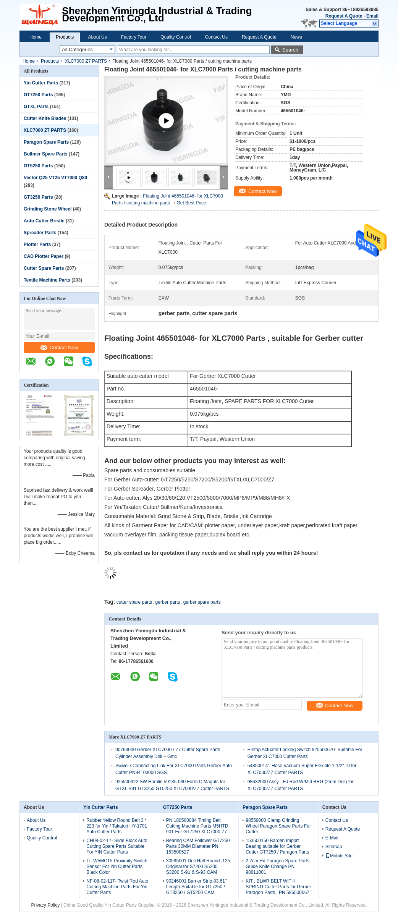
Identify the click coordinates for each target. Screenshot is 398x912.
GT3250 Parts (38, 197)
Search (290, 50)
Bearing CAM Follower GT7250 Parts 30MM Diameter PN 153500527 (198, 846)
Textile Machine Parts (47, 280)
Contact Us (216, 37)
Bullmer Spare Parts (46, 154)
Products (65, 37)
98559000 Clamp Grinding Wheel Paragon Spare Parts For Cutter (278, 826)
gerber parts (167, 602)
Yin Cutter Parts (41, 83)
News (296, 37)
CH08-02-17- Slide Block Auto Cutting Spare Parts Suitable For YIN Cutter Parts (116, 846)
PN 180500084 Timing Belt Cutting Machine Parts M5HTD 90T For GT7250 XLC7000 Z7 (197, 826)
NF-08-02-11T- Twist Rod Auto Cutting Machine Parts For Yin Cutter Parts (117, 886)
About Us (97, 37)
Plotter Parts (37, 244)
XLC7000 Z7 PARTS (86, 61)
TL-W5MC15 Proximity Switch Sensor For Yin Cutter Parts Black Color (116, 866)
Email (372, 16)
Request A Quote (343, 16)
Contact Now (59, 347)
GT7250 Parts (38, 94)
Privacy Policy (45, 905)
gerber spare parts (202, 602)
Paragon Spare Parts (46, 142)
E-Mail (331, 838)
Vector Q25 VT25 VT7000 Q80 (55, 177)
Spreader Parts (40, 232)
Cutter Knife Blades (45, 118)
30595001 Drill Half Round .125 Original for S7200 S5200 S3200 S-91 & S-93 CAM (198, 866)
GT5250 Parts (38, 165)
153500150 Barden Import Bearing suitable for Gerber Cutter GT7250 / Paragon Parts (277, 846)
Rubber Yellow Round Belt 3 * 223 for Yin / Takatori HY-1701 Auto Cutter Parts (116, 826)
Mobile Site (339, 856)
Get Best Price (191, 203)
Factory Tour (133, 37)
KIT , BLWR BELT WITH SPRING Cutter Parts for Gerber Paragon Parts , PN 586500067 (278, 886)
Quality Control (175, 37)
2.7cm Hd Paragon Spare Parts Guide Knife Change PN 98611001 (277, 866)
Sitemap (333, 846)
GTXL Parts (36, 106)
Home (35, 37)
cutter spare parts (134, 602)
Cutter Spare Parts (44, 268)
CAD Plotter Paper (43, 256)
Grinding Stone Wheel (47, 209)
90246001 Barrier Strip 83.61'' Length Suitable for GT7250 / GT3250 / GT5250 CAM (196, 886)
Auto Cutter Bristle (44, 221)
